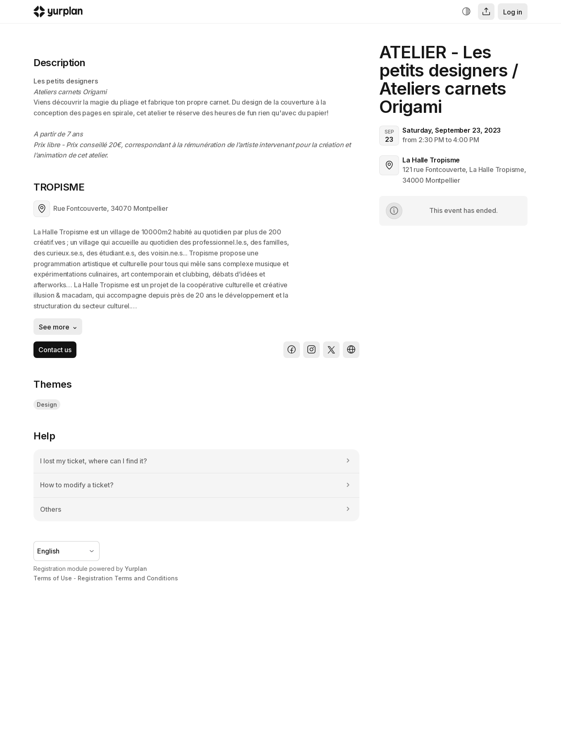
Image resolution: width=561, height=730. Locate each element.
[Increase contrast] (466, 11)
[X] (331, 349)
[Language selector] (66, 551)
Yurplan (136, 568)
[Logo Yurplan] (58, 13)
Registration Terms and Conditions (128, 578)
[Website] (351, 349)
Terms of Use (52, 578)
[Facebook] (291, 349)
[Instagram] (311, 349)
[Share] (486, 11)
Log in (512, 12)
